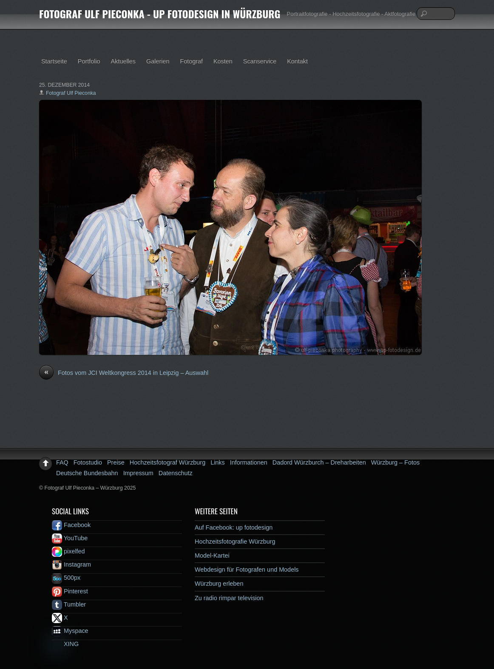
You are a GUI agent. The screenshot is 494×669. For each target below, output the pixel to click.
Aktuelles (123, 61)
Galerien (157, 61)
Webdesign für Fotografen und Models (247, 569)
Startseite (54, 61)
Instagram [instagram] (71, 564)
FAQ (62, 462)
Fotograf (191, 61)
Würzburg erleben (219, 583)
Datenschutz (176, 473)
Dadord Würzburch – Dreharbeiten (319, 462)
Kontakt (297, 61)
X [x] (60, 617)
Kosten (223, 61)
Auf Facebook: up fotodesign (234, 527)
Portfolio (89, 61)
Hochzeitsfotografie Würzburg (235, 541)
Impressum (138, 473)
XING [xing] (65, 644)
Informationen (248, 462)
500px (66, 577)
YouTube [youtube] (70, 538)
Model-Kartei (212, 555)
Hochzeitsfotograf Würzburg (167, 462)
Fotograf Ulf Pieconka (71, 93)
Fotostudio (88, 462)
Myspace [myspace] (70, 630)
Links (217, 462)
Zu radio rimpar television (229, 598)
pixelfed (68, 551)
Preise (116, 462)
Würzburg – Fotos (395, 462)
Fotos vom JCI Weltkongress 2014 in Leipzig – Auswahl (123, 373)
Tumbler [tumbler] (69, 604)
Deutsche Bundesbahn (87, 473)
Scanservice (259, 61)
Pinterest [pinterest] (70, 591)
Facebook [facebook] (71, 525)
